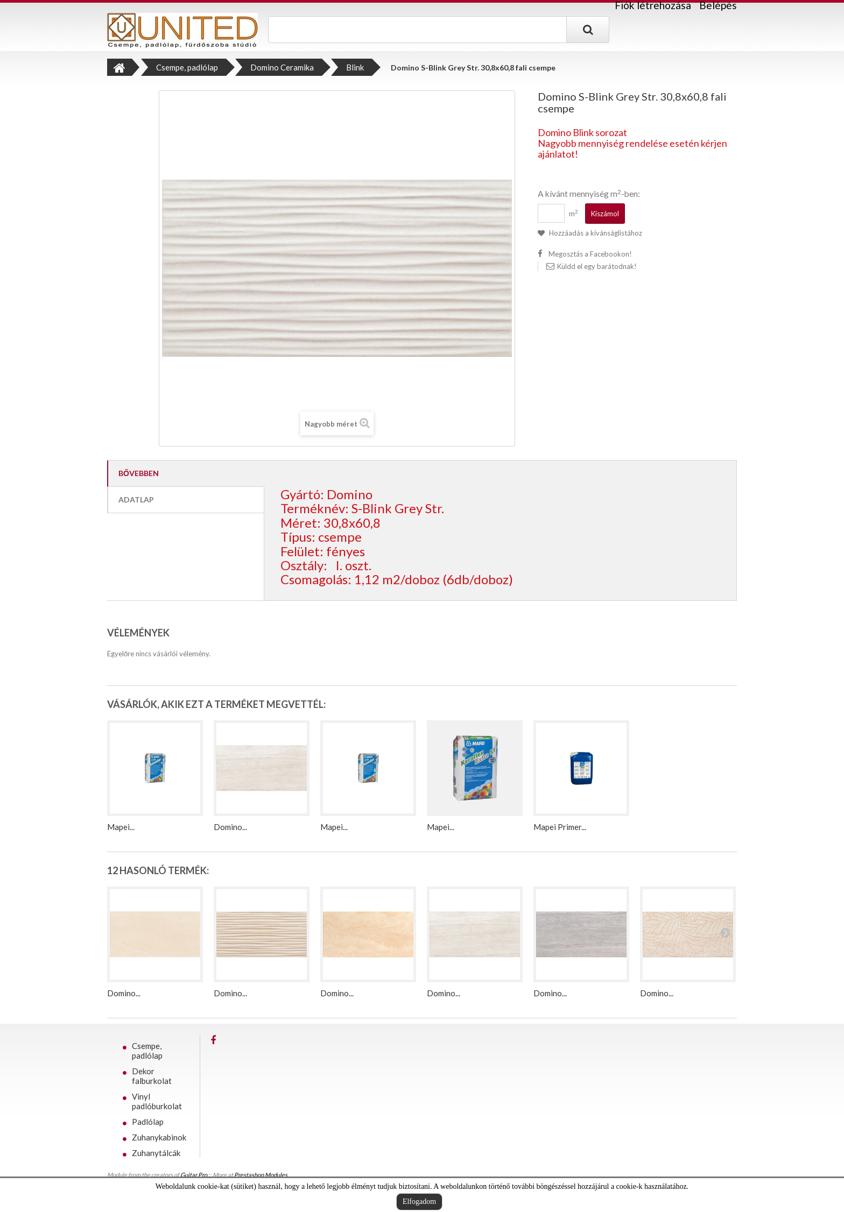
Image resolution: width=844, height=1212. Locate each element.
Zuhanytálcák (156, 1153)
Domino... (230, 827)
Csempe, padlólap (147, 1050)
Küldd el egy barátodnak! (597, 266)
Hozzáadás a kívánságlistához (594, 233)
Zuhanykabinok (159, 1137)
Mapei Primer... (559, 827)
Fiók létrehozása (653, 5)
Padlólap (148, 1121)
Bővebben (138, 473)
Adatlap (136, 499)
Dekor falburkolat (152, 1076)
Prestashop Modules (260, 1174)
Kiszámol (605, 213)
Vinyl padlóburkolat (157, 1101)
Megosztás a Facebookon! (590, 254)
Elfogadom (419, 1201)
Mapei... (121, 827)
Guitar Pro (193, 1174)
